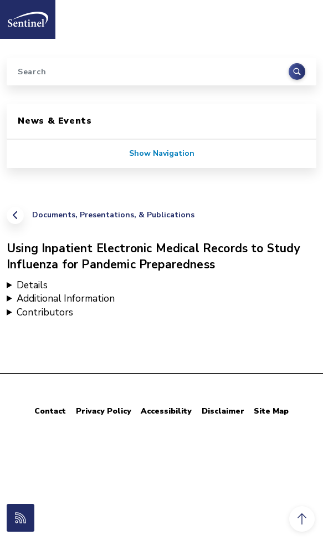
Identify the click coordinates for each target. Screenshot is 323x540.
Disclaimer (223, 411)
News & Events (54, 121)
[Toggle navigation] (302, 16)
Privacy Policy (103, 411)
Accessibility (166, 411)
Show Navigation (161, 153)
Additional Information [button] (66, 298)
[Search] (161, 71)
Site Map (271, 411)
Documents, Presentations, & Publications (113, 215)
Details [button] (32, 285)
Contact (50, 411)
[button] (302, 519)
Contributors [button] (45, 312)
